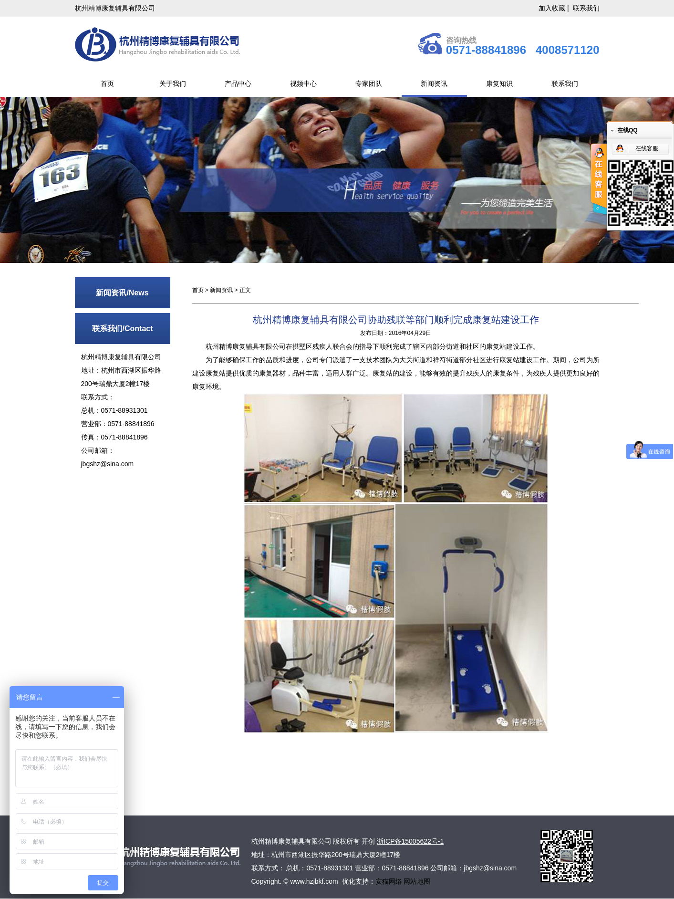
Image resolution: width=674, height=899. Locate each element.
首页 (107, 83)
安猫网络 (389, 881)
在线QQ (627, 130)
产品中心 (238, 83)
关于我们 (172, 83)
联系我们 (586, 8)
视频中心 (303, 83)
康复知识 (499, 83)
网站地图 (417, 881)
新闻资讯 (434, 83)
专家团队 (368, 83)
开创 (368, 841)
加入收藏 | (554, 8)
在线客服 (646, 148)
